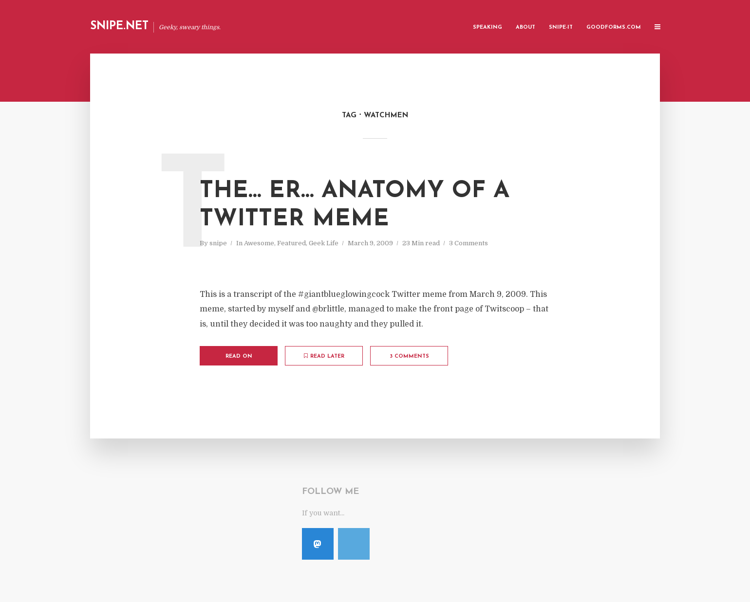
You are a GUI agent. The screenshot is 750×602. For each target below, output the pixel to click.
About (525, 27)
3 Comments (468, 243)
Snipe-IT (561, 27)
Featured (291, 243)
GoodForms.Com (613, 27)
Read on (238, 356)
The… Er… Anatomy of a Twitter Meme (354, 205)
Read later (324, 356)
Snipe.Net (119, 26)
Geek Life (323, 243)
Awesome (259, 243)
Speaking (487, 27)
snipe (218, 243)
